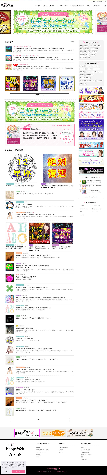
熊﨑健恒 (89, 69)
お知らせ (82, 214)
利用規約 (38, 447)
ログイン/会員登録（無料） (99, 2)
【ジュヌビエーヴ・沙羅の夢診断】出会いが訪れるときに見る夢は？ (34, 349)
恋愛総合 (87, 48)
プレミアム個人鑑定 (49, 5)
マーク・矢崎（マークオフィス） (87, 80)
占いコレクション (62, 5)
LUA (85, 83)
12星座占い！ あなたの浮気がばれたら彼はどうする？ (21, 186)
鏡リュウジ (82, 69)
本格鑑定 (37, 5)
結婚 (99, 45)
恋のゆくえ (94, 51)
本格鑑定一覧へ (40, 94)
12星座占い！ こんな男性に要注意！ (26, 338)
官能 (81, 51)
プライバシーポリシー (41, 452)
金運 (95, 45)
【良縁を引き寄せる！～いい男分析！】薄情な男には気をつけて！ (33, 255)
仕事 (91, 45)
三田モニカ (99, 80)
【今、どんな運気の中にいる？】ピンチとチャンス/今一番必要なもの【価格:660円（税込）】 (40, 297)
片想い (87, 54)
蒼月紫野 (82, 66)
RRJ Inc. (56, 469)
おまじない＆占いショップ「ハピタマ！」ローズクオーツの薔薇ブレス (34, 194)
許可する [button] (18, 471)
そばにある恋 (83, 57)
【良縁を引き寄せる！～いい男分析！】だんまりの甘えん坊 (31, 400)
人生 (81, 45)
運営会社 (38, 454)
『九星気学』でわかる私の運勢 (24, 204)
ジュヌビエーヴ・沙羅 (91, 71)
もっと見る (40, 419)
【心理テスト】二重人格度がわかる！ (26, 390)
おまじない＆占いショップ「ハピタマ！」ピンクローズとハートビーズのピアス (37, 359)
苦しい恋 (93, 54)
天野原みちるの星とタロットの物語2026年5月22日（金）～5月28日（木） (35, 214)
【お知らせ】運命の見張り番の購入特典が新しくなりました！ (32, 287)
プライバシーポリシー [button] (10, 467)
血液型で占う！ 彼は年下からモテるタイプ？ (28, 379)
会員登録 (61, 449)
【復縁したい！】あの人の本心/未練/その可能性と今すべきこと (32, 265)
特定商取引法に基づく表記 (42, 449)
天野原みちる (95, 66)
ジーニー (100, 71)
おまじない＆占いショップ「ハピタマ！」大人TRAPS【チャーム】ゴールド (36, 410)
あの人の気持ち (94, 48)
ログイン (61, 452)
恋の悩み (82, 54)
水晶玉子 (82, 74)
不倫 (85, 51)
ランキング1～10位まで (91, 197)
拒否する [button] (7, 471)
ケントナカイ (96, 69)
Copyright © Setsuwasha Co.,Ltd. (53, 468)
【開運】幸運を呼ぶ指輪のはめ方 (24, 328)
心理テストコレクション (77, 5)
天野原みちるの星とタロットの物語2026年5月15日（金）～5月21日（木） (35, 369)
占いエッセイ (96, 5)
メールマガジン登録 (63, 447)
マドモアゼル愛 (89, 74)
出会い (81, 48)
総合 (89, 57)
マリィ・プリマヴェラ (85, 77)
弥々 (81, 83)
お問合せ (38, 456)
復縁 (89, 51)
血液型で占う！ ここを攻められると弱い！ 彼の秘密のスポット (33, 307)
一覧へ (71, 42)
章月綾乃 (82, 71)
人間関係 (86, 45)
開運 (88, 5)
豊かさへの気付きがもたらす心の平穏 (26, 277)
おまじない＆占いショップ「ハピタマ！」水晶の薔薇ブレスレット (33, 318)
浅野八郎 (88, 66)
